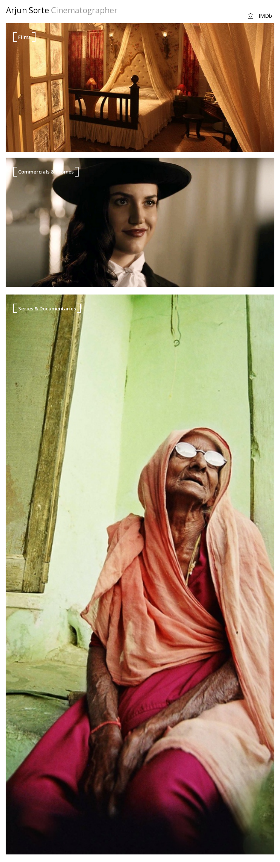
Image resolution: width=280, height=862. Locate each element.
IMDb (265, 15)
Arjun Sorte (62, 10)
